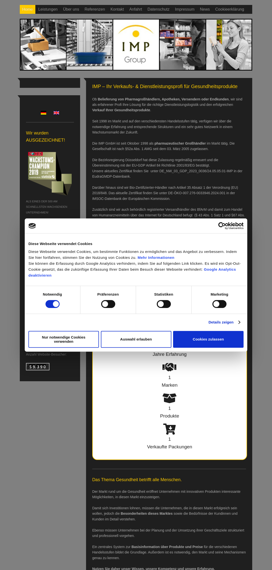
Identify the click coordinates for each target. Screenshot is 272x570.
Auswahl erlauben (136, 339)
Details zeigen (220, 322)
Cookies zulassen (208, 339)
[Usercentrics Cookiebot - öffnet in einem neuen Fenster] (222, 225)
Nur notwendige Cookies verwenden (64, 339)
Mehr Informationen (156, 257)
